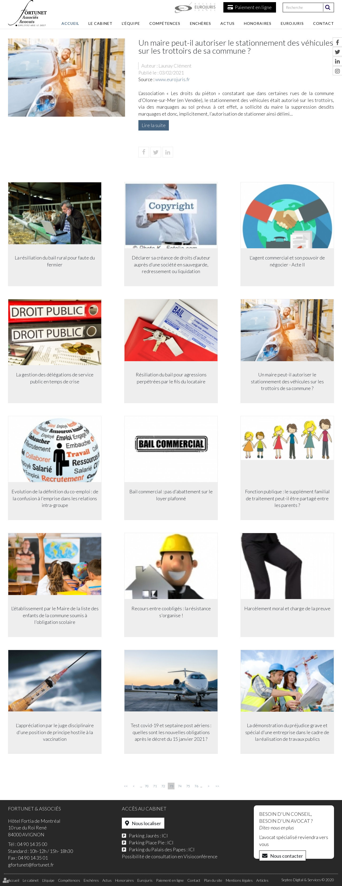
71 (155, 786)
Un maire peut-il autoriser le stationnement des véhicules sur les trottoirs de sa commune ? (287, 381)
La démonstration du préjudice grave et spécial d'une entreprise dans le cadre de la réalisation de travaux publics (287, 732)
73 (171, 786)
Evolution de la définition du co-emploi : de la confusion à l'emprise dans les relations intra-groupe (54, 498)
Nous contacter (286, 856)
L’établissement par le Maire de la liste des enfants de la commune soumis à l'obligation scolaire (55, 615)
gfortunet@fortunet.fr (31, 865)
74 (180, 786)
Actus (227, 23)
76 (196, 786)
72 (163, 786)
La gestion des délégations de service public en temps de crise (55, 378)
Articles (262, 880)
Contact (323, 23)
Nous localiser (146, 823)
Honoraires (257, 23)
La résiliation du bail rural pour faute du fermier (55, 261)
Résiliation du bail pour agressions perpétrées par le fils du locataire (171, 378)
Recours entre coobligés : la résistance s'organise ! (171, 611)
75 (188, 786)
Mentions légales (239, 880)
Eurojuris (292, 23)
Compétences (164, 23)
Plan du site (213, 880)
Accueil (70, 23)
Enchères (200, 23)
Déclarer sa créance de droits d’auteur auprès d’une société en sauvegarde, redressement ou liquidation (171, 264)
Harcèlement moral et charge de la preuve (287, 608)
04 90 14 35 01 (33, 858)
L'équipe (131, 23)
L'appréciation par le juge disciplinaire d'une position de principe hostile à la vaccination (55, 732)
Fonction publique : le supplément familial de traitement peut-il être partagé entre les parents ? (287, 498)
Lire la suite (154, 125)
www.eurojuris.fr (172, 79)
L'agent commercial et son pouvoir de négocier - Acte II (287, 261)
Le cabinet (100, 23)
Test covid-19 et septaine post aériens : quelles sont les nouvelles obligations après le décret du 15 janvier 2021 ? (171, 732)
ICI (165, 835)
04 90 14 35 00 (32, 844)
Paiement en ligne (253, 7)
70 (147, 786)
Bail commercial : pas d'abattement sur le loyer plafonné (171, 495)
